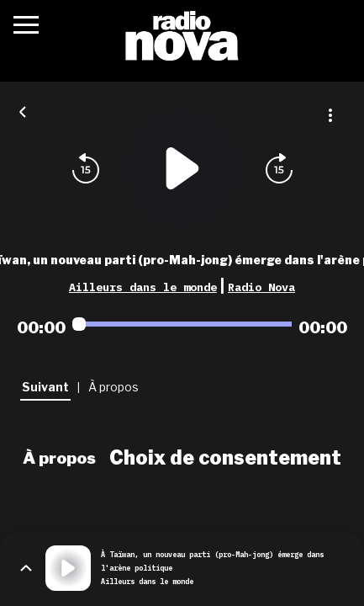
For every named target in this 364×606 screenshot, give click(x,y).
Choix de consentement (225, 458)
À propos (59, 458)
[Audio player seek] (182, 324)
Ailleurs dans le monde (143, 287)
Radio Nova (261, 287)
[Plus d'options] (330, 115)
